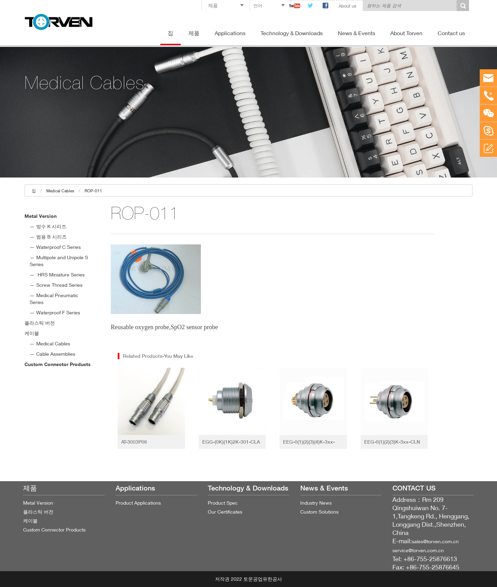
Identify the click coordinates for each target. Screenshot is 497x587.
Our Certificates (225, 512)
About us (348, 6)
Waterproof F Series (58, 312)
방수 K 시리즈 (51, 226)
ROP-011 (93, 190)
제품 (193, 33)
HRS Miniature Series (60, 274)
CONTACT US (414, 488)
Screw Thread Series (59, 285)
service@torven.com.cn (418, 550)
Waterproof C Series (58, 247)
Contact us (451, 33)
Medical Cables (60, 190)
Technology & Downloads (292, 33)
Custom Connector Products (58, 364)
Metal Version (41, 216)
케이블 (32, 333)
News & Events (356, 33)
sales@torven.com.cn (435, 541)
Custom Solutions (319, 512)
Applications (230, 33)
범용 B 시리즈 (51, 237)
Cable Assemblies (55, 354)
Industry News (316, 503)
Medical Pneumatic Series (54, 298)
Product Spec (223, 503)
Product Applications (138, 503)
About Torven (406, 33)
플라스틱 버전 (40, 323)
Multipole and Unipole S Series (59, 260)
